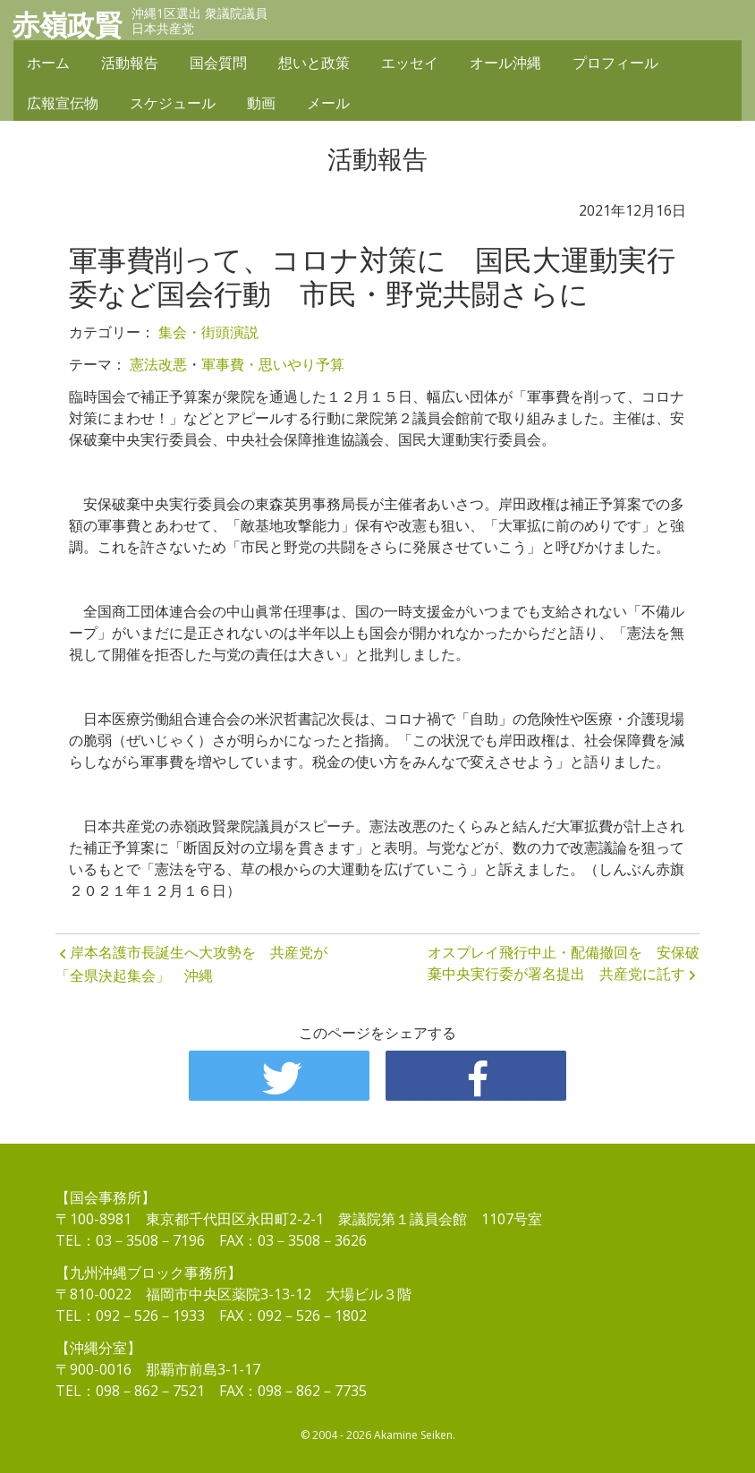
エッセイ (409, 64)
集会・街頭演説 (208, 332)
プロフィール (615, 64)
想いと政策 (314, 64)
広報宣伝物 (62, 105)
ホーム (48, 64)
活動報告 (129, 64)
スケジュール (173, 105)
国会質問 (218, 64)
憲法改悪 (158, 364)
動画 (261, 105)
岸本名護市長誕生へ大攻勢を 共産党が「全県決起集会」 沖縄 (191, 963)
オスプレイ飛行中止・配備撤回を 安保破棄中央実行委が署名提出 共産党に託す (564, 962)
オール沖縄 (505, 64)
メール (328, 105)
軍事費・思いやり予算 (272, 364)
